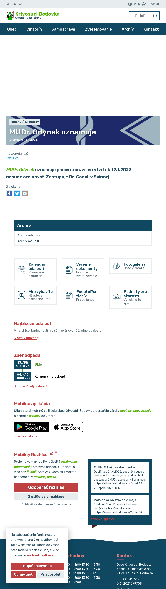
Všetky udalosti (26, 262)
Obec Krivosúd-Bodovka (140, 573)
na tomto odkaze (39, 555)
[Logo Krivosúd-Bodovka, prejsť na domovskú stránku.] (33, 15)
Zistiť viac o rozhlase (46, 421)
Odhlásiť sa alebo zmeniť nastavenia (46, 429)
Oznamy (12, 82)
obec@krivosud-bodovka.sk (138, 524)
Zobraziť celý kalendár (31, 311)
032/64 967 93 (128, 520)
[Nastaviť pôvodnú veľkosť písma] (139, 4)
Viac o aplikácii (25, 361)
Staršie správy (102, 444)
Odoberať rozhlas (46, 411)
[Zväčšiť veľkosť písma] (144, 4)
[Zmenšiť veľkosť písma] (135, 4)
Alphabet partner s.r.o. (141, 568)
